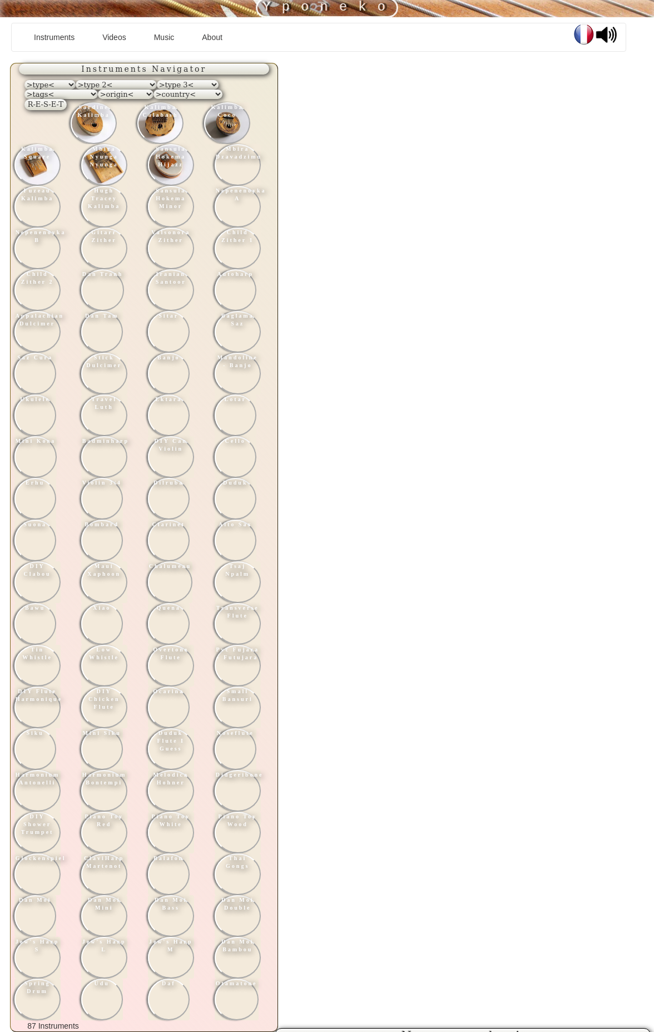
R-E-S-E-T (45, 104)
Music (164, 37)
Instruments (58, 36)
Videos (114, 37)
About (212, 37)
